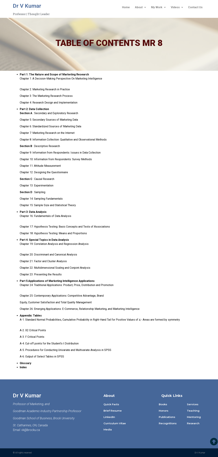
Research (193, 423)
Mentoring (194, 417)
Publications (167, 417)
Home (126, 7)
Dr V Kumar (27, 6)
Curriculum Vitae (115, 423)
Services (192, 404)
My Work (158, 7)
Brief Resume (113, 410)
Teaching (193, 410)
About (140, 7)
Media (108, 429)
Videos (177, 7)
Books (163, 404)
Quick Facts (111, 404)
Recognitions (167, 423)
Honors (163, 410)
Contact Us (195, 7)
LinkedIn (109, 417)
